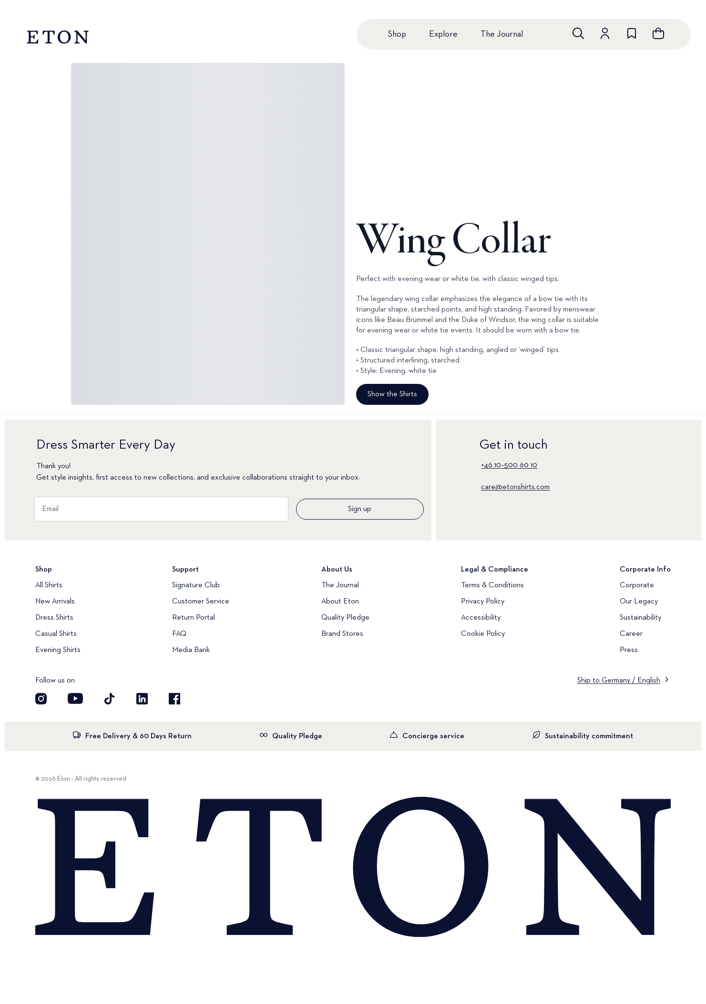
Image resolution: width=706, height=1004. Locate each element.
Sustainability (640, 618)
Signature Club (196, 585)
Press (629, 650)
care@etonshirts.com (515, 487)
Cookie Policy (483, 634)
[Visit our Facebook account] (174, 698)
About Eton (340, 601)
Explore (443, 34)
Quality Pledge (345, 618)
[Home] (353, 868)
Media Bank (191, 650)
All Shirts (48, 585)
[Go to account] (605, 33)
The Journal (502, 34)
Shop (397, 34)
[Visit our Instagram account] (41, 698)
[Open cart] (658, 33)
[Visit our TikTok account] (109, 698)
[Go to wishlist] (631, 33)
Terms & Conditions (492, 585)
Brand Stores (342, 634)
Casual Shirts (56, 634)
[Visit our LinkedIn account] (142, 698)
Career (631, 634)
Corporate (637, 585)
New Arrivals (55, 601)
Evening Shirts (58, 650)
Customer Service (200, 601)
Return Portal (193, 618)
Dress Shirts (54, 618)
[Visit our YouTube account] (75, 698)
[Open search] (578, 33)
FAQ (179, 634)
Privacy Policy (482, 601)
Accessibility (481, 618)
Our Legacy (639, 601)
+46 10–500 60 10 (509, 465)
